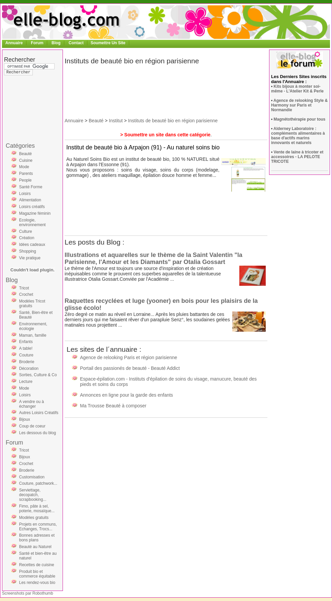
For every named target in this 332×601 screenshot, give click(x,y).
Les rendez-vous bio (37, 582)
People (25, 180)
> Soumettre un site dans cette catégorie (165, 134)
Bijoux (24, 419)
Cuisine (25, 160)
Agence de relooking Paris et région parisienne (128, 357)
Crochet (26, 294)
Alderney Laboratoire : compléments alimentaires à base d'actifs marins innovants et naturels (298, 135)
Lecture (25, 381)
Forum (37, 43)
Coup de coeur (32, 426)
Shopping (27, 251)
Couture (26, 355)
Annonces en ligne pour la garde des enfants (126, 395)
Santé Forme (30, 187)
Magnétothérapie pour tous (300, 119)
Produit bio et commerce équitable (37, 574)
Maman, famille (32, 335)
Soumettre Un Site (108, 43)
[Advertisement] (31, 95)
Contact (76, 43)
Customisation (32, 477)
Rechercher (19, 59)
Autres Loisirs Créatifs (38, 412)
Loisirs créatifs (32, 206)
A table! (25, 348)
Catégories (20, 145)
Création (26, 238)
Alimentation (30, 200)
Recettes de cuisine (36, 564)
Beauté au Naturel (35, 546)
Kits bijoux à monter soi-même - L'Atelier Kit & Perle (297, 88)
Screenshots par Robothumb (27, 593)
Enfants (26, 341)
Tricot (24, 288)
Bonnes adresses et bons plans (37, 537)
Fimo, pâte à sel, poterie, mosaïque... (37, 508)
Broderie (26, 361)
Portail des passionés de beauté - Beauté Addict (130, 368)
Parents (26, 173)
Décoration (28, 368)
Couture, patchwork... (38, 483)
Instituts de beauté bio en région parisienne (173, 120)
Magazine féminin (35, 213)
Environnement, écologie (33, 326)
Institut (115, 120)
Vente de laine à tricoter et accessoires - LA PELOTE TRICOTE (297, 157)
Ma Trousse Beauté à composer (113, 405)
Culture (25, 231)
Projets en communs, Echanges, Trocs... (38, 526)
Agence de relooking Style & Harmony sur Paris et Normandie (299, 105)
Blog (56, 43)
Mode (24, 166)
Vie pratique (29, 258)
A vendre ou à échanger (31, 404)
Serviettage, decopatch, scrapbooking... (32, 495)
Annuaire (14, 43)
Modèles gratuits (34, 517)
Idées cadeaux (32, 244)
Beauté (25, 153)
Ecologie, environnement (32, 222)
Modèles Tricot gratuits (32, 303)
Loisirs (25, 193)
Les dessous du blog (37, 432)
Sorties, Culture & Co (38, 375)
